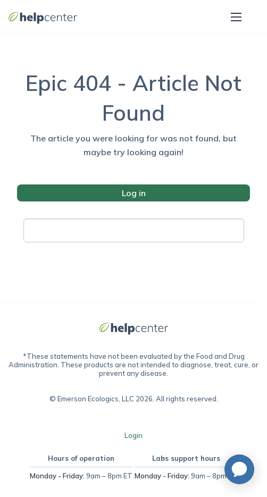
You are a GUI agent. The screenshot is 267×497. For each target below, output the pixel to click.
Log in (134, 193)
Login (133, 435)
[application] (239, 469)
